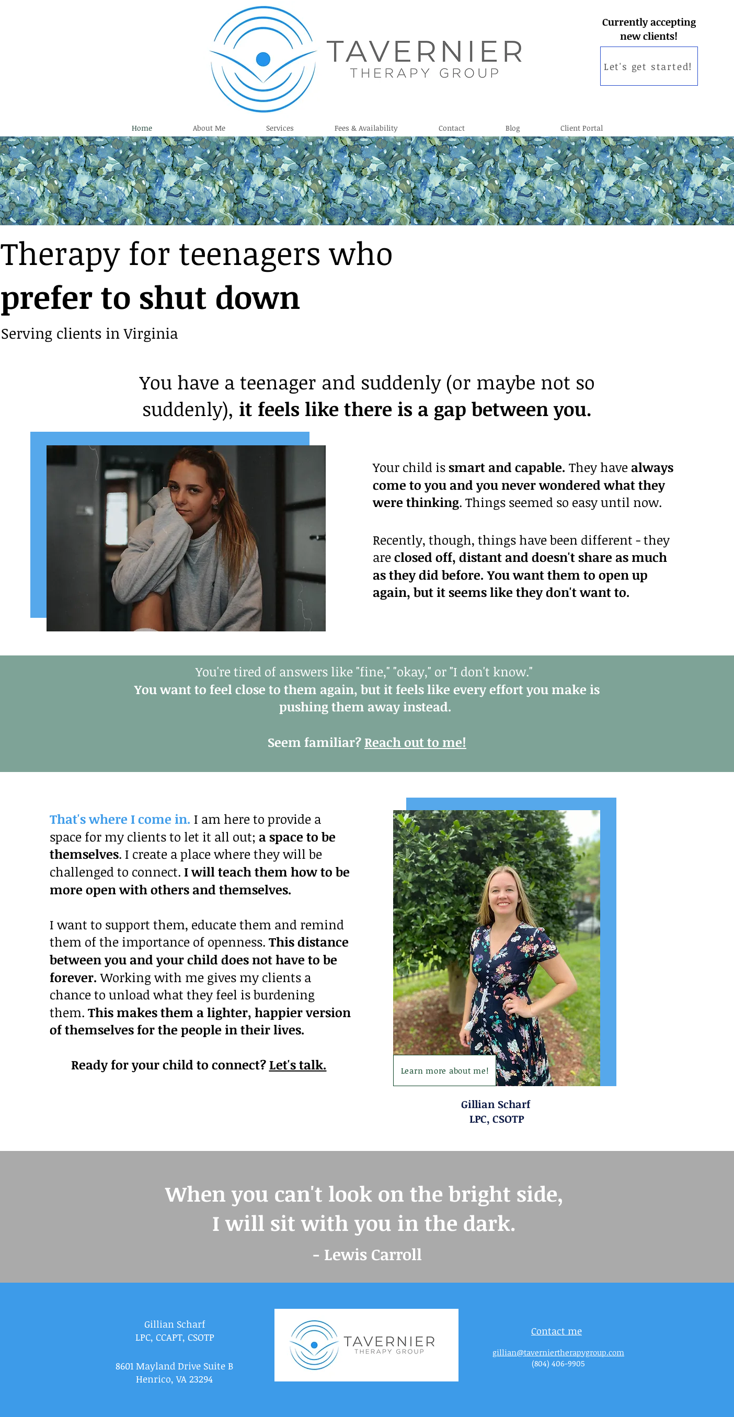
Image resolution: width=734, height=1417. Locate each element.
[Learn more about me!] (444, 1070)
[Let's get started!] (649, 66)
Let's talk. (298, 1064)
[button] (280, 128)
